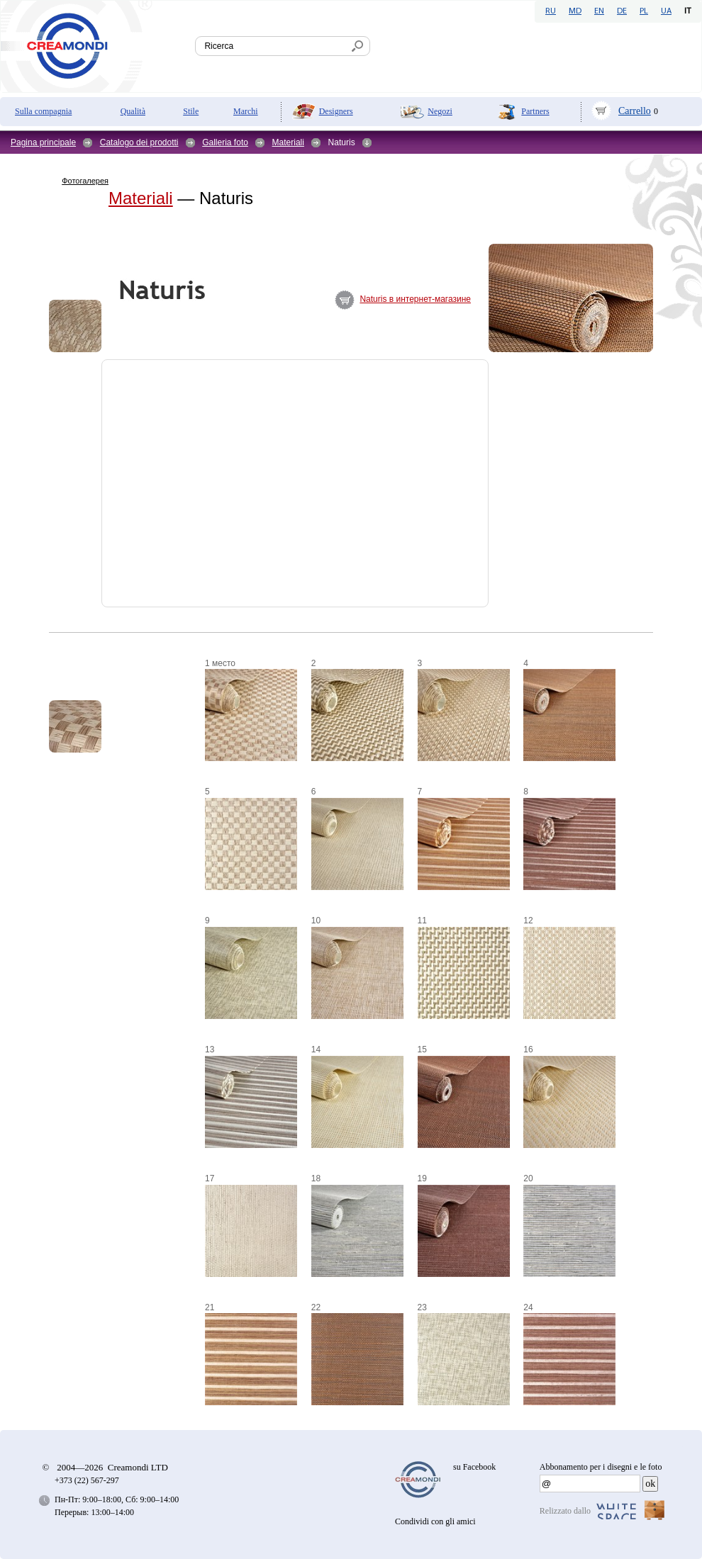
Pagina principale (43, 142)
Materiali (288, 142)
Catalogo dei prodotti (139, 142)
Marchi (245, 111)
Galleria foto (225, 142)
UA (666, 11)
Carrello (634, 111)
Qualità (133, 111)
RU (550, 11)
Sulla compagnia (43, 111)
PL (644, 11)
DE (622, 11)
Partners (535, 111)
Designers (336, 111)
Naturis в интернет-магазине (415, 299)
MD (575, 11)
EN (599, 11)
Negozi (440, 111)
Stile (191, 111)
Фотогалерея (85, 180)
